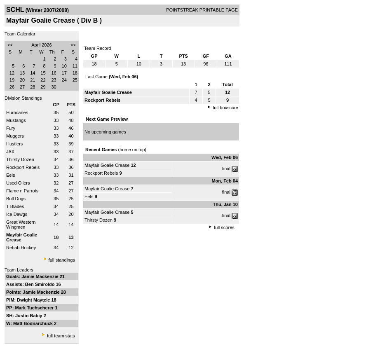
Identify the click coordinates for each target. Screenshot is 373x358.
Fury (10, 128)
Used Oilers (18, 182)
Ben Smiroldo (40, 284)
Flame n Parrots (22, 190)
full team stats (61, 335)
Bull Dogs (16, 198)
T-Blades (15, 206)
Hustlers (14, 143)
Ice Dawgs (16, 214)
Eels (10, 175)
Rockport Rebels (23, 167)
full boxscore (225, 107)
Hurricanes (17, 112)
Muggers (15, 135)
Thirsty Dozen (20, 159)
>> (73, 44)
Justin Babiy (29, 315)
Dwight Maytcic (34, 299)
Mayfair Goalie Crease (106, 165)
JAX (10, 151)
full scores (224, 227)
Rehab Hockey (21, 247)
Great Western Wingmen (20, 224)
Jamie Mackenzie (40, 276)
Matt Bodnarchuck (33, 323)
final (226, 168)
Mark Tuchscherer (35, 307)
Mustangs (16, 120)
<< (10, 44)
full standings (62, 259)
